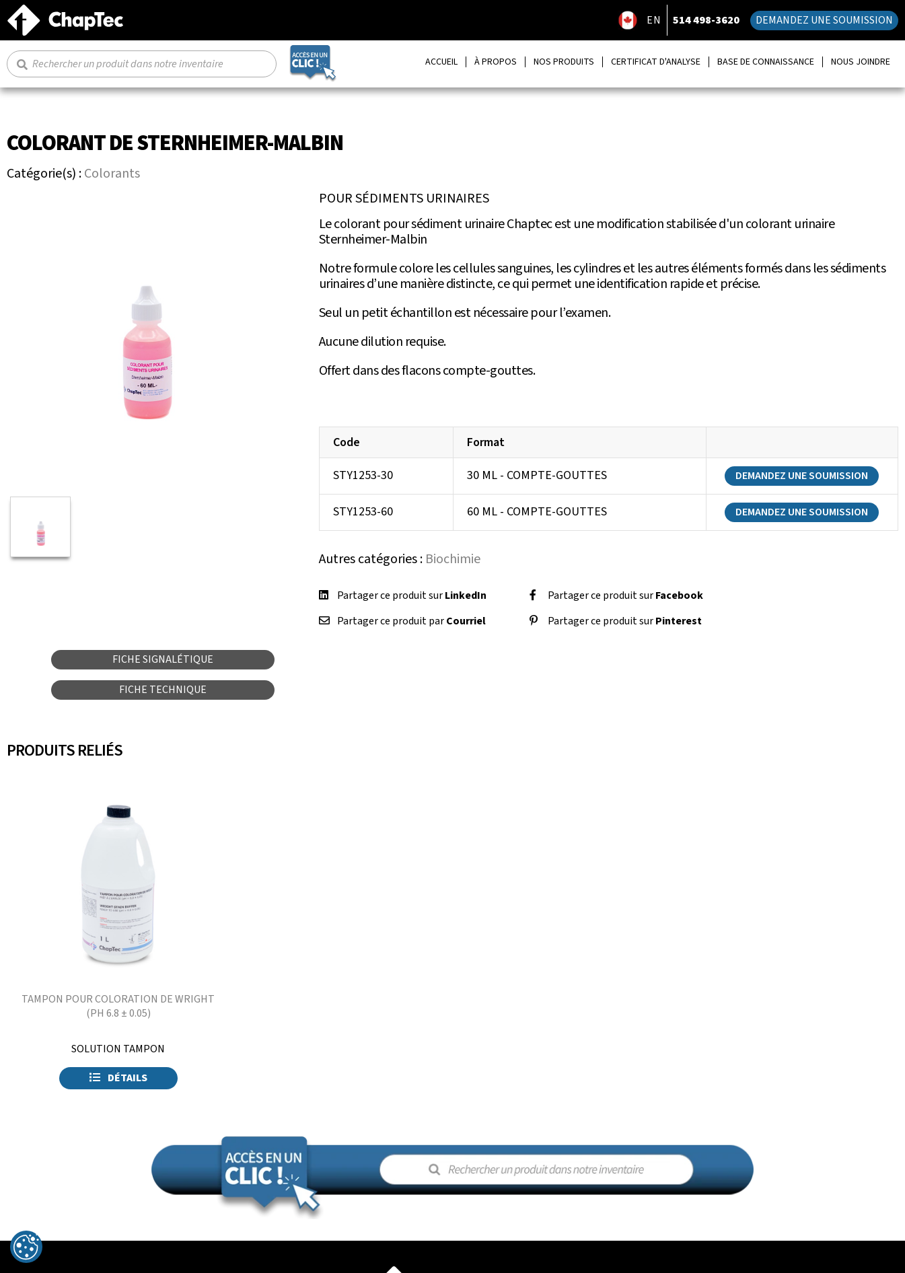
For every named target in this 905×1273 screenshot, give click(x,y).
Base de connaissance (765, 62)
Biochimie (452, 559)
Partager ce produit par (411, 621)
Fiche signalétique (162, 659)
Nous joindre (860, 62)
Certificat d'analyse (655, 62)
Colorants (112, 173)
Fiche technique (163, 689)
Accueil (441, 62)
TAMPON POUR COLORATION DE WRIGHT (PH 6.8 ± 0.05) (118, 1006)
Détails (118, 1077)
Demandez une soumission (824, 20)
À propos (495, 62)
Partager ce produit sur (411, 595)
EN (654, 20)
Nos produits (564, 62)
